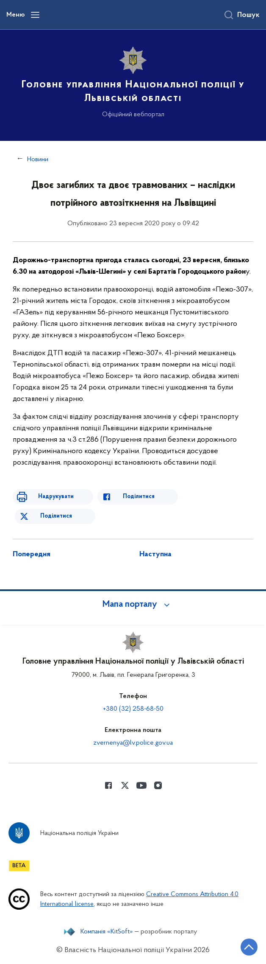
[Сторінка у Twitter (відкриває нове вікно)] (125, 785)
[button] (133, 605)
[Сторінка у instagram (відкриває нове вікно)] (158, 785)
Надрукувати (56, 496)
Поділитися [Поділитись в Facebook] (139, 496)
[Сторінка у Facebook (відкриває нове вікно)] (108, 785)
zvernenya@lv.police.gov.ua (133, 743)
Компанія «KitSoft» (106, 931)
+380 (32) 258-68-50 (133, 709)
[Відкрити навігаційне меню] (35, 15)
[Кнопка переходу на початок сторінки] (249, 947)
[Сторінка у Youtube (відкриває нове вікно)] (141, 785)
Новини (37, 159)
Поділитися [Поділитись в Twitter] (56, 516)
